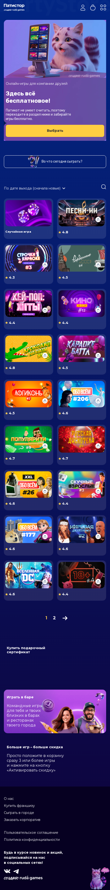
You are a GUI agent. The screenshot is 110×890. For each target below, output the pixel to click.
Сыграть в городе (19, 813)
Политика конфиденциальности (32, 839)
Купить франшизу (19, 805)
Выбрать (55, 130)
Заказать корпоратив (22, 820)
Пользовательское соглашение (31, 832)
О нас (9, 798)
